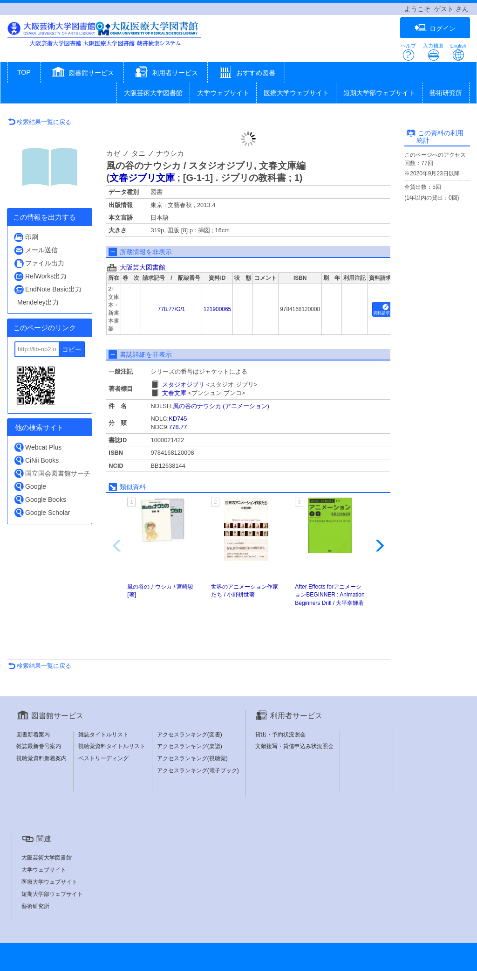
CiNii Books (36, 460)
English (458, 52)
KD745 (178, 418)
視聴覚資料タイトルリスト (111, 746)
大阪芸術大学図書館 (153, 93)
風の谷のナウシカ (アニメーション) (221, 405)
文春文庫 (174, 392)
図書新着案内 (33, 734)
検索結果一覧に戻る (39, 121)
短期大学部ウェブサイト (379, 93)
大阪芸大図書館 (142, 267)
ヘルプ (408, 52)
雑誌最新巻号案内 (38, 746)
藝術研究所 (445, 93)
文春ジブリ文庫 (142, 178)
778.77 (178, 426)
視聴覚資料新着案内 (41, 758)
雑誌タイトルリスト (103, 734)
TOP (24, 72)
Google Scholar (42, 512)
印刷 (26, 237)
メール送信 (36, 250)
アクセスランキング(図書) (189, 734)
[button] (82, 73)
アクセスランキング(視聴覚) (192, 758)
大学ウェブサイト (223, 93)
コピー (72, 349)
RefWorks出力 (40, 276)
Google (30, 486)
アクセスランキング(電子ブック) (198, 770)
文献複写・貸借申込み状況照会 (294, 746)
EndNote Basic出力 (48, 289)
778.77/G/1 (171, 309)
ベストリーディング (103, 758)
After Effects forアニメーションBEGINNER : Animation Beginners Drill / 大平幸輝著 (329, 594)
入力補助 (433, 52)
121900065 (218, 309)
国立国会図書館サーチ (52, 473)
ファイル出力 (39, 263)
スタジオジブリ (183, 384)
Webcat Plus (37, 447)
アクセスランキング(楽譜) (189, 746)
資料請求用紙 (385, 310)
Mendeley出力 (38, 302)
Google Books (40, 499)
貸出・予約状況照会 (280, 734)
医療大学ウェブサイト (296, 93)
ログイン (435, 28)
